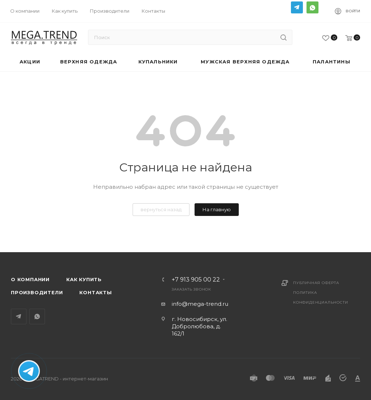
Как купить (84, 279)
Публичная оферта (316, 282)
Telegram (297, 7)
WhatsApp (312, 7)
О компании (30, 279)
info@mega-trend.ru (200, 303)
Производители (37, 292)
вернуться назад (161, 209)
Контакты (95, 292)
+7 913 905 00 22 (196, 280)
